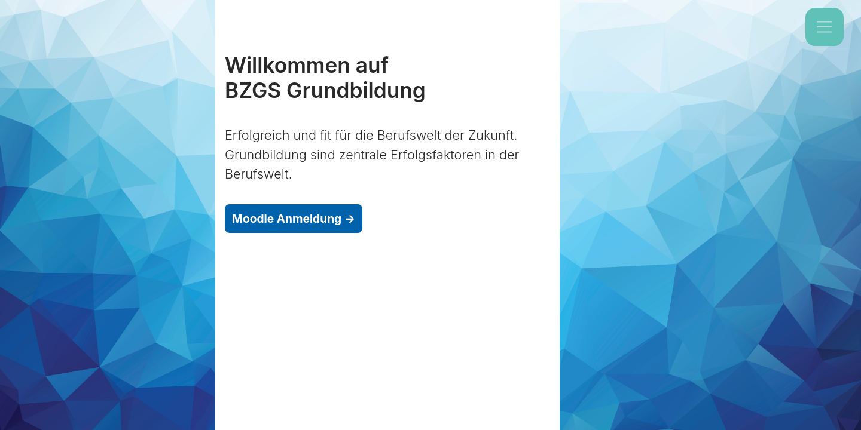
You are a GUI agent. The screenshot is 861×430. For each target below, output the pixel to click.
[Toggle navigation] (824, 27)
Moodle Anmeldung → (293, 218)
